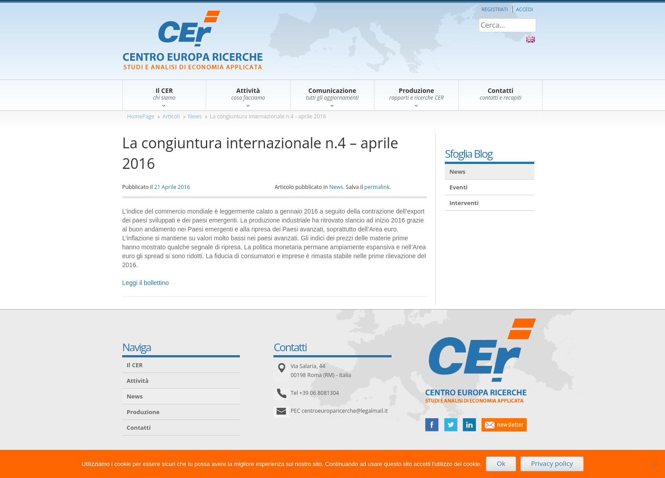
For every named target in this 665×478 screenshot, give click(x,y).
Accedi (524, 9)
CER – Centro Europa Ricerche (192, 41)
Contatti (139, 427)
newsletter (504, 425)
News (195, 116)
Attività (138, 381)
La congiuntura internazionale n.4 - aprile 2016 (268, 116)
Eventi (458, 187)
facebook (432, 425)
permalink (376, 187)
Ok (501, 463)
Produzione (143, 412)
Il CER (135, 365)
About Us (530, 39)
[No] (653, 463)
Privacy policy (552, 463)
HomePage (140, 116)
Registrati (495, 9)
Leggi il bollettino (145, 282)
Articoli (171, 116)
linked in (469, 425)
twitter (450, 425)
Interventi (463, 203)
